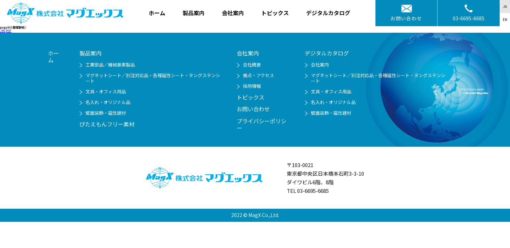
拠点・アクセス (258, 75)
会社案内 (320, 64)
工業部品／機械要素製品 (110, 64)
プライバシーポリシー (261, 124)
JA (505, 6)
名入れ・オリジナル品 (108, 102)
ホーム (157, 13)
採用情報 (252, 86)
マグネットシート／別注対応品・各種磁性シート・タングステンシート (153, 78)
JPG (2, 31)
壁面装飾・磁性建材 (106, 113)
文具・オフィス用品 (106, 91)
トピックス (275, 13)
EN (505, 19)
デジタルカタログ (327, 53)
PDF (8, 31)
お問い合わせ (406, 18)
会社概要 (252, 64)
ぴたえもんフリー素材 (107, 124)
